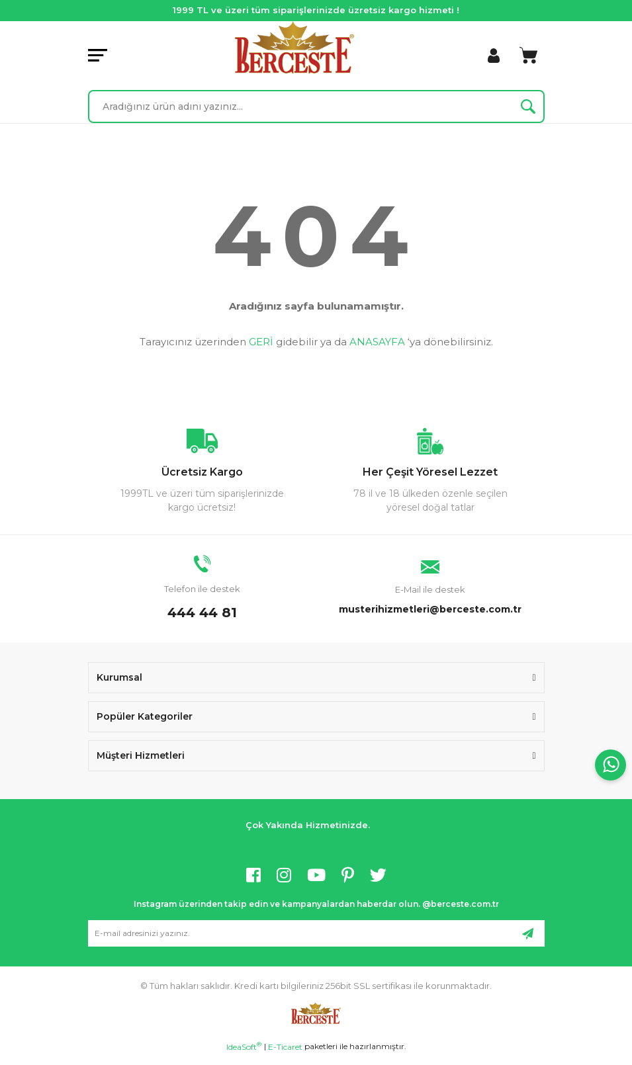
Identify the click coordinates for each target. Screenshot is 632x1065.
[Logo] (294, 47)
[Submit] (528, 933)
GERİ (261, 341)
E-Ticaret (285, 1047)
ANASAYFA (377, 341)
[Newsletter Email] (316, 933)
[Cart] (528, 55)
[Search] (316, 106)
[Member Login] (493, 55)
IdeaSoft (243, 1046)
